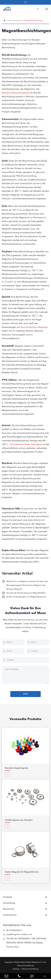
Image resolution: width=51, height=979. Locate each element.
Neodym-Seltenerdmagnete (15, 93)
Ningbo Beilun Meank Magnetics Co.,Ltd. (31, 962)
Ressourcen (17, 20)
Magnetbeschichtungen (33, 20)
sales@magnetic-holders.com (19, 935)
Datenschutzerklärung (30, 969)
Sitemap (16, 969)
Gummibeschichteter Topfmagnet (26, 444)
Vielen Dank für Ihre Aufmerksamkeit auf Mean (25, 611)
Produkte (7, 897)
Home (9, 20)
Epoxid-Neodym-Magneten (34, 327)
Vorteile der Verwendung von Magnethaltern (26, 593)
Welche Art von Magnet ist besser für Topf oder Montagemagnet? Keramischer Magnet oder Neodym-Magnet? (27, 585)
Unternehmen (10, 915)
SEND (25, 694)
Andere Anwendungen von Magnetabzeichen (26, 597)
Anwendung (9, 903)
